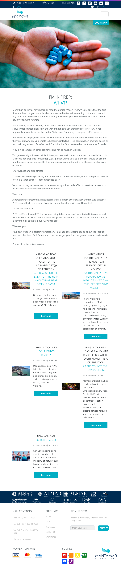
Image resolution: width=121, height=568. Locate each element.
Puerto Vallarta (23, 3)
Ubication (51, 537)
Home (48, 516)
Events (49, 521)
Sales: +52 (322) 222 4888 (23, 517)
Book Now (101, 22)
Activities (50, 532)
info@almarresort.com (22, 539)
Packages (50, 527)
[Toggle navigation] (105, 14)
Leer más (46, 316)
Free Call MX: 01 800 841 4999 (25, 524)
